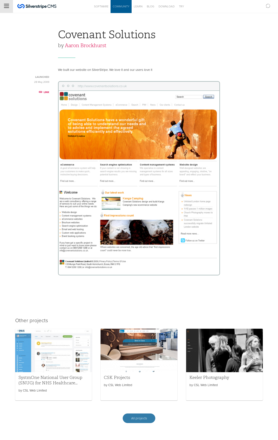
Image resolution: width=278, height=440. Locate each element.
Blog (150, 6)
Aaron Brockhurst (85, 45)
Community (121, 6)
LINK (44, 92)
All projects (139, 418)
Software (101, 6)
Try (181, 6)
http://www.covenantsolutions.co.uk (102, 86)
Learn (138, 6)
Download (167, 6)
